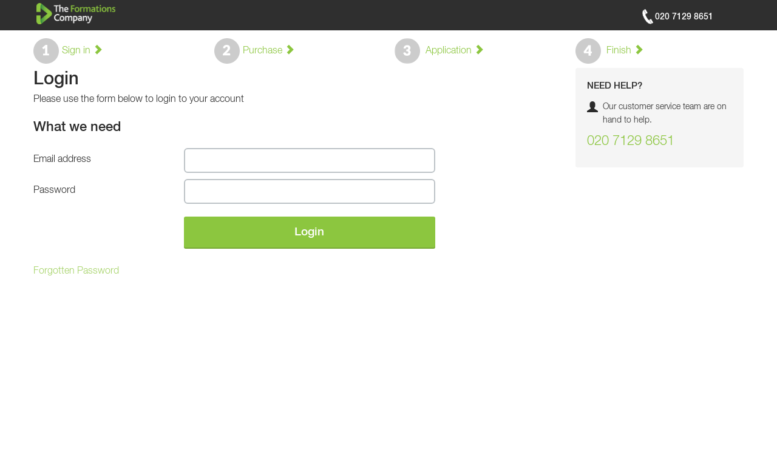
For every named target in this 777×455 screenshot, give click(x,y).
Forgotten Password (76, 271)
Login (309, 232)
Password (54, 190)
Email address (62, 159)
